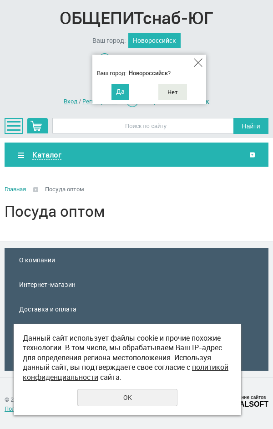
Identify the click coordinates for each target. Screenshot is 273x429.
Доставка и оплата (47, 309)
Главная (15, 189)
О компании (37, 259)
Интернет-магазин (47, 284)
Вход (70, 101)
